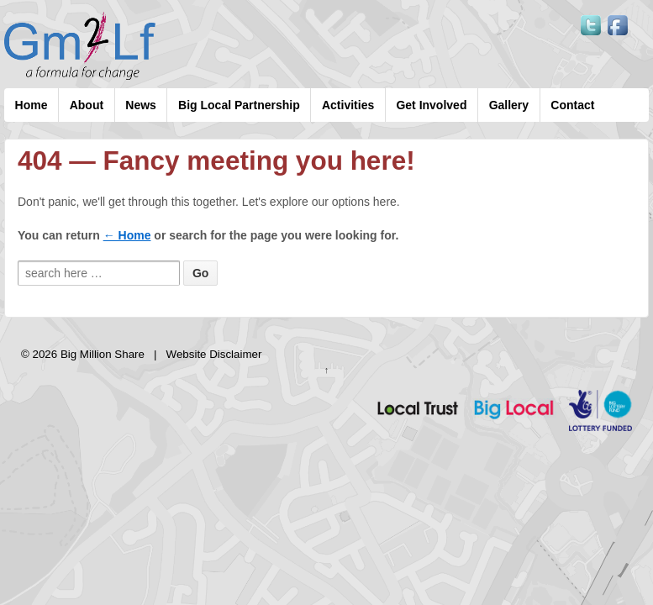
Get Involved (431, 105)
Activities (348, 105)
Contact (572, 105)
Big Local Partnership (239, 105)
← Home (127, 235)
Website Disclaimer (214, 354)
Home (31, 105)
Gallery (509, 105)
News (140, 105)
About (86, 105)
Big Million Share (102, 354)
